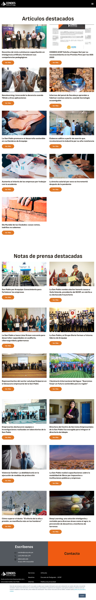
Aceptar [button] (82, 595)
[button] (92, 3)
